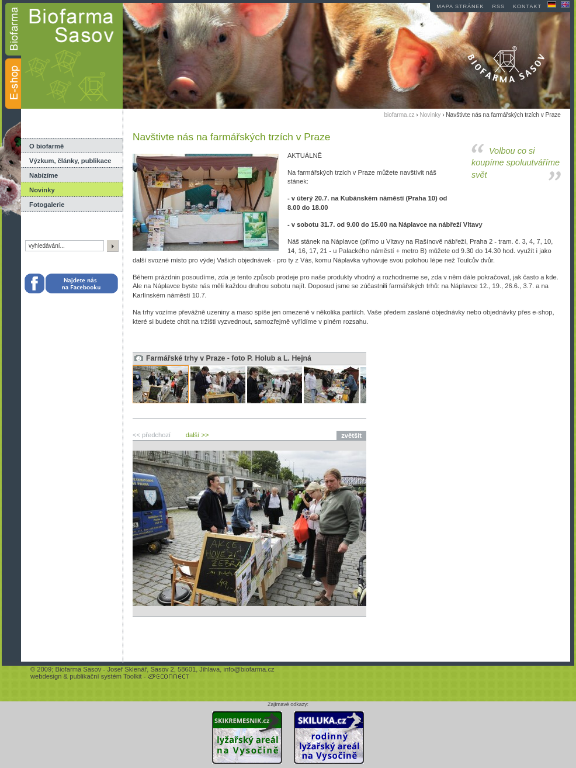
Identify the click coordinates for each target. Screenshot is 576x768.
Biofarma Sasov (78, 669)
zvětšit (351, 435)
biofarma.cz (399, 115)
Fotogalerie (46, 204)
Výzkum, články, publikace (70, 160)
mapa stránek (460, 6)
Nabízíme (43, 175)
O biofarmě (46, 146)
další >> (197, 434)
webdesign (46, 676)
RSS (498, 6)
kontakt (527, 6)
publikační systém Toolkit (106, 676)
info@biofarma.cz (248, 669)
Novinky (42, 189)
